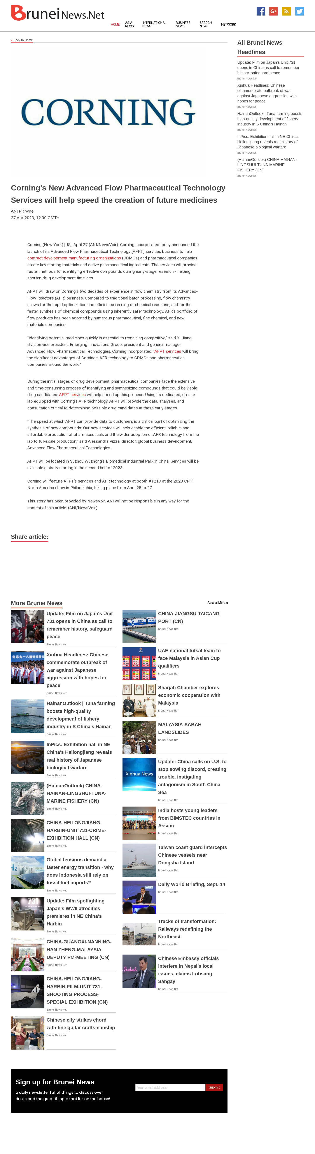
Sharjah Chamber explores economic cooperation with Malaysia (189, 695)
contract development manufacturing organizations (74, 258)
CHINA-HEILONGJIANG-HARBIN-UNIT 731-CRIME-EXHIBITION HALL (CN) (76, 830)
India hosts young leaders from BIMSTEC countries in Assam (189, 818)
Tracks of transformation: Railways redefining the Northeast (187, 929)
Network (228, 24)
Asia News (129, 24)
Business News (183, 24)
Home (115, 24)
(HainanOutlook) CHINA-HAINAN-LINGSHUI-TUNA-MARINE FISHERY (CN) (77, 793)
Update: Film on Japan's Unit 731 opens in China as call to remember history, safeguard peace (268, 67)
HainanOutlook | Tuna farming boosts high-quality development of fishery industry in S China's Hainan (269, 118)
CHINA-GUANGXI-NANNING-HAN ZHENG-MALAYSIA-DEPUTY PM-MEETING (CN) (79, 949)
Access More (217, 602)
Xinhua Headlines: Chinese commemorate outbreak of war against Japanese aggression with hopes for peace (77, 670)
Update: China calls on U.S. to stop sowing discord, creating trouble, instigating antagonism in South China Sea (192, 777)
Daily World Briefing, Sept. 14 (191, 884)
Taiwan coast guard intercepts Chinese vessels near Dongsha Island (192, 855)
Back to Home (22, 40)
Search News (206, 24)
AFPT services (167, 351)
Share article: (29, 537)
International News (154, 24)
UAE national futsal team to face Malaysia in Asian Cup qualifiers (189, 658)
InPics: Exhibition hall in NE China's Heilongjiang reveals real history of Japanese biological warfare (268, 141)
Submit (214, 1087)
